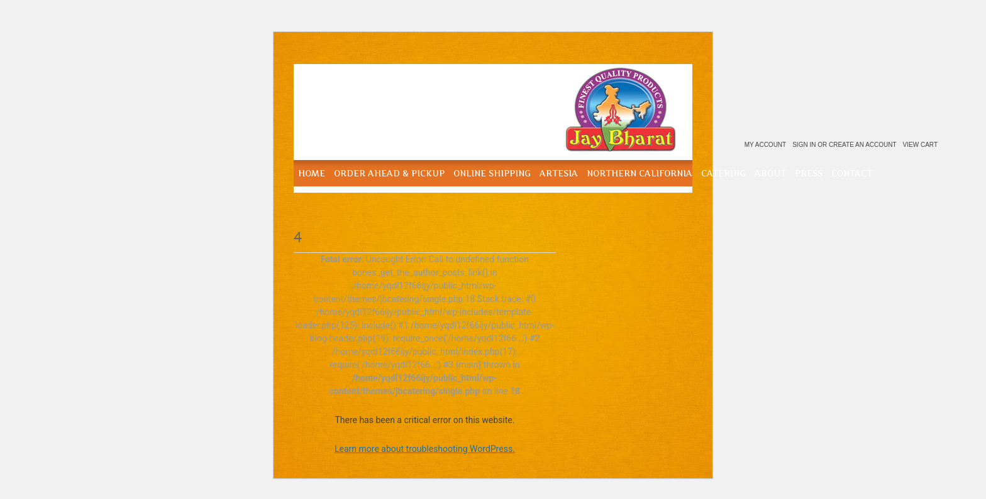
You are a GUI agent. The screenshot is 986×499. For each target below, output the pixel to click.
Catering (723, 173)
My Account (766, 144)
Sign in (804, 144)
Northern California (639, 173)
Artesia (559, 173)
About (770, 173)
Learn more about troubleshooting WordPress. (425, 449)
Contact (851, 173)
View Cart (920, 144)
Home (311, 173)
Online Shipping (492, 173)
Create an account (863, 144)
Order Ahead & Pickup (389, 173)
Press (809, 173)
